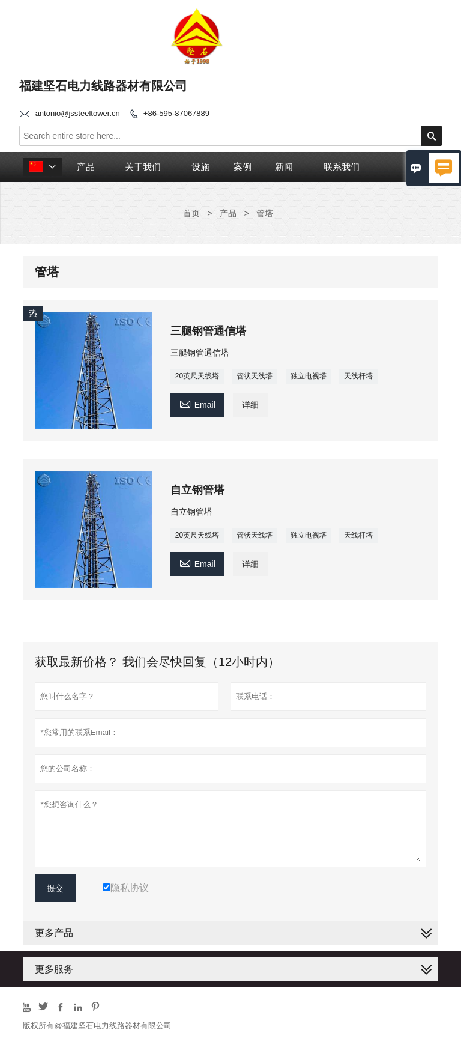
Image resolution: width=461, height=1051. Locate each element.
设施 (200, 167)
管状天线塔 (255, 376)
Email (197, 403)
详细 (250, 405)
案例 (243, 167)
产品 (86, 167)
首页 (191, 213)
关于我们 (143, 167)
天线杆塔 (358, 376)
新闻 (284, 167)
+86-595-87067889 (176, 113)
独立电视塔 (309, 376)
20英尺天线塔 (197, 376)
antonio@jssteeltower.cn (77, 113)
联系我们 (342, 167)
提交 (55, 888)
